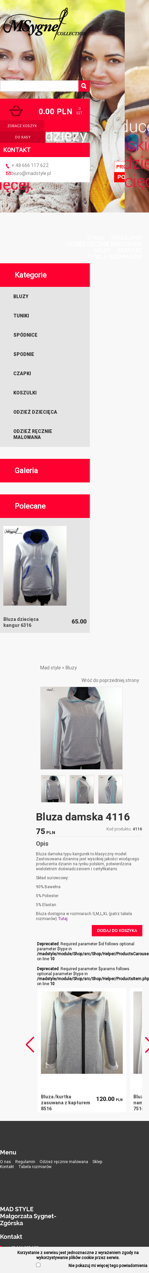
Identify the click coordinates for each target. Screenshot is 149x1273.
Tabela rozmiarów (114, 257)
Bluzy (20, 296)
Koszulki (25, 393)
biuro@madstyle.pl (31, 173)
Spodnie (23, 354)
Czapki (22, 374)
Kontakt (130, 250)
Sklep (102, 250)
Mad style (50, 668)
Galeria (26, 470)
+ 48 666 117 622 (30, 165)
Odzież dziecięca (35, 412)
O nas (95, 238)
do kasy (23, 137)
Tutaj (63, 918)
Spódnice (25, 335)
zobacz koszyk (22, 126)
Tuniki (21, 316)
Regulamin (126, 238)
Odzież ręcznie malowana (104, 244)
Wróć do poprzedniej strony (110, 680)
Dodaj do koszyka (117, 930)
